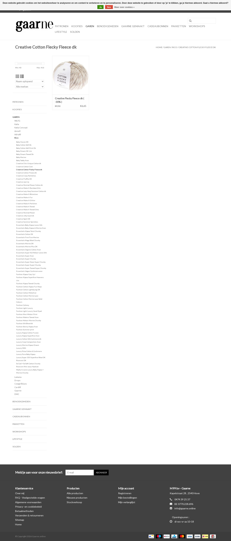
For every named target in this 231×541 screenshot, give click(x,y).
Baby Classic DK (22, 142)
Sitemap (19, 519)
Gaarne (17, 390)
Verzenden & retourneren (29, 515)
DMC (16, 394)
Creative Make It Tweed (25, 206)
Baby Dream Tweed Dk (24, 154)
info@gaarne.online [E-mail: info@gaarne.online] (185, 508)
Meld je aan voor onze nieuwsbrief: (39, 472)
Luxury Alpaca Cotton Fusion (27, 333)
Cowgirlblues (20, 384)
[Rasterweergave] (17, 76)
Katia (16, 124)
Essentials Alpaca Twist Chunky (28, 231)
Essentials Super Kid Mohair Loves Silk (31, 253)
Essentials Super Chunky (26, 259)
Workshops (197, 26)
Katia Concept (20, 127)
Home (159, 47)
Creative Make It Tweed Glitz (27, 209)
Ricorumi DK (21, 360)
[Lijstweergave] (22, 76)
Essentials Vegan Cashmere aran (29, 271)
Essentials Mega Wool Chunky (28, 240)
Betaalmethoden (24, 510)
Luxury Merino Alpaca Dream (27, 345)
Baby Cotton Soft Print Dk (26, 148)
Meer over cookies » (124, 7)
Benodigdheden (107, 26)
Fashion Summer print (25, 330)
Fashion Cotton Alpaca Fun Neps (29, 287)
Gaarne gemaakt (133, 26)
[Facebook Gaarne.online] (207, 472)
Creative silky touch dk (25, 216)
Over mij (19, 493)
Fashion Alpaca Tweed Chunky (28, 283)
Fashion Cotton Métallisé (26, 293)
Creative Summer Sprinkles (27, 222)
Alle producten (75, 493)
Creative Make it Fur (24, 197)
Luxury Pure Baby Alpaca (25, 354)
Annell (17, 131)
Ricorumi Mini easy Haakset (27, 366)
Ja (100, 7)
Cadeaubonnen (158, 26)
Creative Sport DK (23, 219)
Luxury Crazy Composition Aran (28, 342)
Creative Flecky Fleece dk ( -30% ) (69, 100)
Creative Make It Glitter (25, 200)
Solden (75, 31)
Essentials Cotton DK (24, 234)
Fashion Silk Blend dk (24, 323)
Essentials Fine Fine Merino (27, 237)
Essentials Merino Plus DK (27, 246)
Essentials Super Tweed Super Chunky (31, 268)
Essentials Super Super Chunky (28, 265)
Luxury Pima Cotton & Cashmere (29, 351)
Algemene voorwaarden (28, 502)
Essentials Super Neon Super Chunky (31, 262)
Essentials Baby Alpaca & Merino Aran (31, 228)
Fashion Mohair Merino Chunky (28, 320)
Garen (90, 26)
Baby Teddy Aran (22, 160)
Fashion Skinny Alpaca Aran (27, 327)
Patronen (61, 26)
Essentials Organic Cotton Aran (28, 250)
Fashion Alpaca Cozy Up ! (25, 274)
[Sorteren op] (29, 81)
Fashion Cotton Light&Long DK (28, 290)
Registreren (124, 493)
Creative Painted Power (25, 213)
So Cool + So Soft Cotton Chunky (28, 363)
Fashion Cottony (22, 305)
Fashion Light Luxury (24, 308)
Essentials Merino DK (25, 243)
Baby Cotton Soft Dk (23, 145)
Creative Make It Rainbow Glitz (28, 188)
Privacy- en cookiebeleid (28, 506)
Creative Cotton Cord (24, 166)
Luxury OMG (21, 348)
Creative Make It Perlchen (26, 203)
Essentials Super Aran (25, 256)
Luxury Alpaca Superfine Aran (27, 336)
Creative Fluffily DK (24, 179)
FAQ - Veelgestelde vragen (30, 497)
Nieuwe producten (77, 497)
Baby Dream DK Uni (24, 151)
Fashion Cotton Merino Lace (27, 296)
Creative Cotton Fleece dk (26, 173)
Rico (174, 47)
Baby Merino (21, 157)
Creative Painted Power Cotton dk (29, 185)
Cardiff (17, 387)
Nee (109, 7)
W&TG (17, 121)
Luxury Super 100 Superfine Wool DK (30, 357)
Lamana (17, 377)
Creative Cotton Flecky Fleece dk (197, 47)
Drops (17, 380)
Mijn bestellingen (127, 497)
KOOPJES (77, 26)
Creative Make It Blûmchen (27, 194)
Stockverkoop (74, 502)
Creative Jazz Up (22, 182)
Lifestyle (61, 31)
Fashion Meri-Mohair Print (26, 314)
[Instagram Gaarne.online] (213, 472)
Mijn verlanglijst (126, 502)
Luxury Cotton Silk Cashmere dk (28, 339)
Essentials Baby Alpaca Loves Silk (29, 225)
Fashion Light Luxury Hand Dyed (29, 311)
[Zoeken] (202, 21)
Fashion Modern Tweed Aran (27, 317)
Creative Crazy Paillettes (26, 176)
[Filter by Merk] (29, 86)
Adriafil (17, 134)
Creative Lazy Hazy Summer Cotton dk (31, 191)
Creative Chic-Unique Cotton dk (28, 163)
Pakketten (178, 26)
